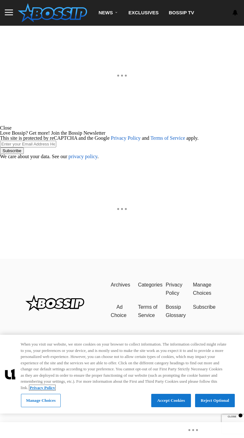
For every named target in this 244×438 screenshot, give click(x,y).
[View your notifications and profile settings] (235, 12)
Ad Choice (118, 311)
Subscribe (12, 150)
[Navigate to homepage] (52, 12)
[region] (122, 374)
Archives (120, 284)
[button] (122, 128)
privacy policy (83, 156)
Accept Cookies (171, 400)
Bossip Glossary (176, 311)
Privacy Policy (126, 138)
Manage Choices (202, 289)
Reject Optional (215, 400)
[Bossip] (54, 309)
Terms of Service (167, 138)
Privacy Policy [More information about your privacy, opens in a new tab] (42, 387)
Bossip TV (181, 12)
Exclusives (143, 12)
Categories (150, 284)
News (105, 12)
